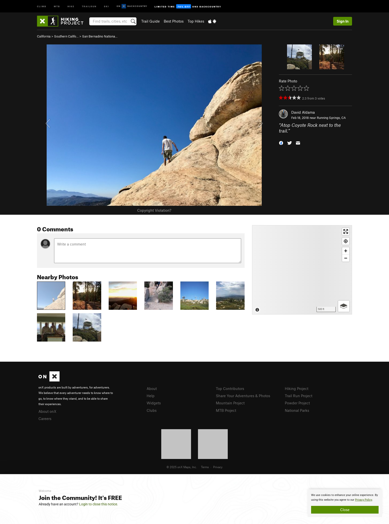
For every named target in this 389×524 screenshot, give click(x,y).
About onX (47, 411)
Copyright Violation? (154, 210)
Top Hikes (196, 21)
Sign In (343, 21)
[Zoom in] (345, 250)
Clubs (152, 410)
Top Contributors (230, 388)
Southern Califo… (66, 36)
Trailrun (89, 6)
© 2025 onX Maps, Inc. (181, 467)
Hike (70, 6)
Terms (205, 467)
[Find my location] (345, 241)
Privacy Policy (363, 499)
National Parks (297, 410)
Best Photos (174, 21)
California (44, 36)
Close (345, 509)
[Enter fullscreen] (345, 231)
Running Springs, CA (331, 118)
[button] (281, 142)
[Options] (343, 306)
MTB (57, 6)
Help (151, 395)
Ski (106, 6)
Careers (44, 418)
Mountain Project (230, 403)
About (152, 388)
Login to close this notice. (98, 504)
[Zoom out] (345, 258)
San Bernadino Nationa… (100, 36)
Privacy (218, 467)
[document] (345, 503)
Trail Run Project (298, 395)
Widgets (154, 403)
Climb (41, 6)
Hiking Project (296, 388)
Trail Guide (150, 21)
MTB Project (226, 410)
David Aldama (303, 112)
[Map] (302, 269)
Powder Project (297, 403)
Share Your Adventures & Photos (243, 395)
